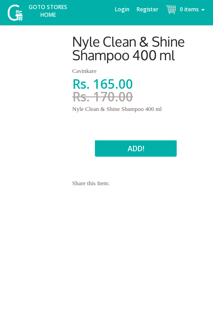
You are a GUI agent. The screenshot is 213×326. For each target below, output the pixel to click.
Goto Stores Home (48, 11)
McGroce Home (18, 15)
